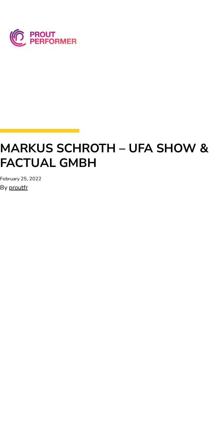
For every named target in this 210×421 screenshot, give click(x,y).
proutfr (18, 187)
